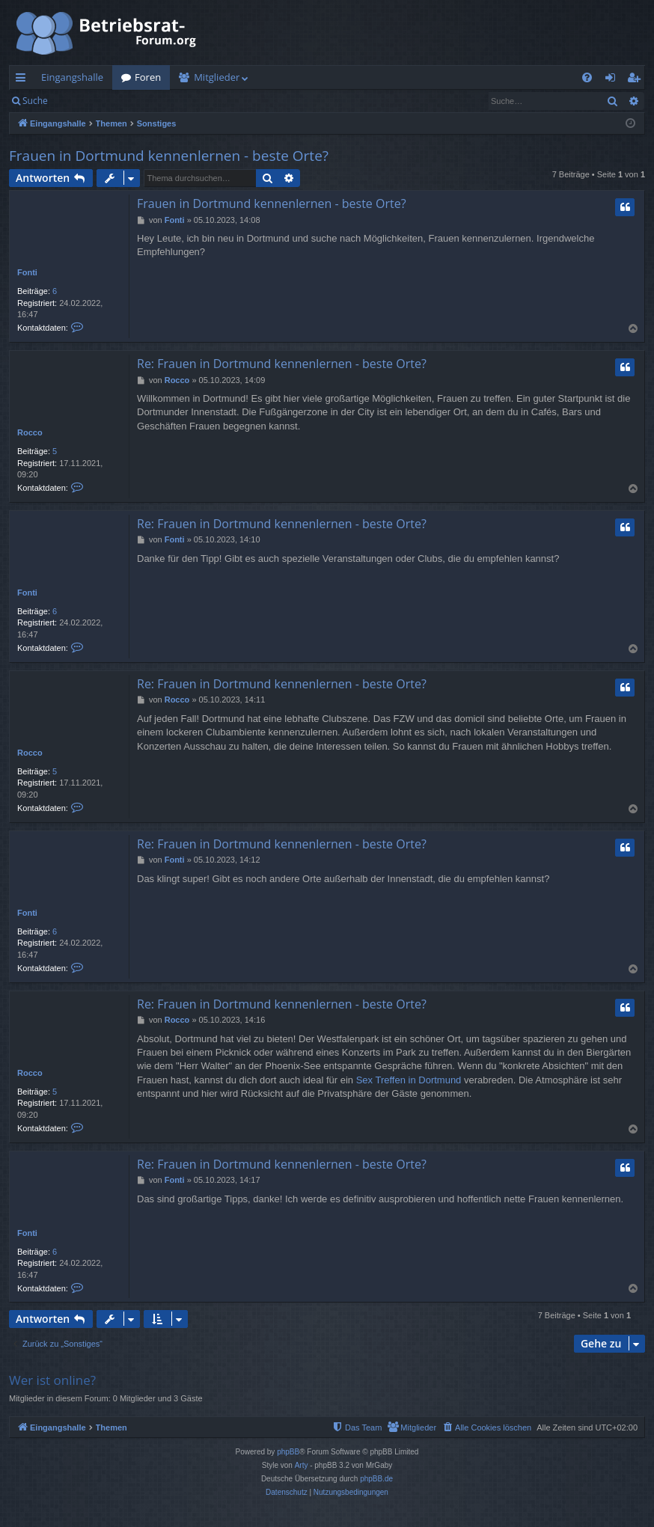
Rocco (30, 432)
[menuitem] (587, 77)
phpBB (288, 1452)
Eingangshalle (72, 77)
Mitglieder (216, 77)
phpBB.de (376, 1479)
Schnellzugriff (23, 80)
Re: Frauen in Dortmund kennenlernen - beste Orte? (282, 363)
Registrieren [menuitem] (637, 80)
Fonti (27, 272)
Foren (148, 77)
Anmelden (91, 100)
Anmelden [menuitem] (614, 80)
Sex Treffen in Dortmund (409, 1080)
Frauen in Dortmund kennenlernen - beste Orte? (168, 155)
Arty (301, 1465)
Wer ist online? (52, 1380)
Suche (35, 100)
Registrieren (159, 100)
